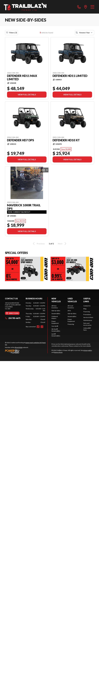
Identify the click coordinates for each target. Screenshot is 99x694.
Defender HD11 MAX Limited (22, 77)
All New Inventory (54, 307)
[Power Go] (26, 351)
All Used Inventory (71, 307)
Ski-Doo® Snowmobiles (55, 330)
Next (62, 243)
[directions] (85, 7)
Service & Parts (88, 317)
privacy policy (87, 350)
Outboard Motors (54, 317)
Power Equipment (55, 322)
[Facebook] (38, 326)
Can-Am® (54, 326)
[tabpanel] (35, 312)
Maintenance (87, 320)
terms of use (58, 352)
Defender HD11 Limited (70, 75)
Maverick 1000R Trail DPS (24, 207)
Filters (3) (11, 32)
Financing (71, 324)
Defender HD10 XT (66, 140)
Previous (38, 243)
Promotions (87, 314)
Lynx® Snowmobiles (55, 335)
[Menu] (92, 6)
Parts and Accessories (87, 324)
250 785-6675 (12, 318)
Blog (84, 309)
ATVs (69, 311)
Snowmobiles (55, 313)
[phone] (79, 7)
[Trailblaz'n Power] (25, 7)
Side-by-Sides (55, 311)
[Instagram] (41, 326)
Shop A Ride (18, 347)
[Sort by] (84, 32)
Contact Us (87, 306)
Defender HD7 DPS (20, 140)
